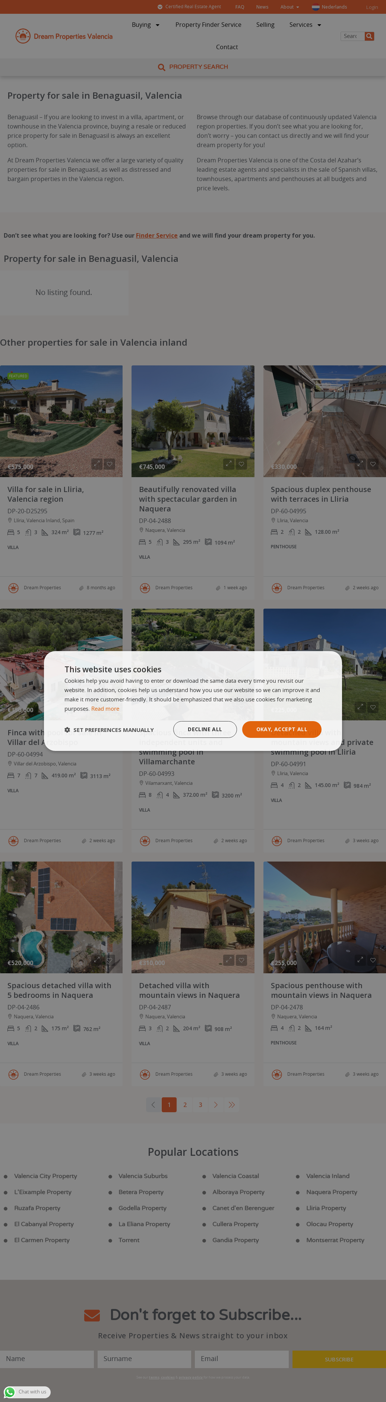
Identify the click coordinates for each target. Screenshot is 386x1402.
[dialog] (193, 701)
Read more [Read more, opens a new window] (105, 709)
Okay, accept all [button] (281, 729)
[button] (109, 729)
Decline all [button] (205, 729)
